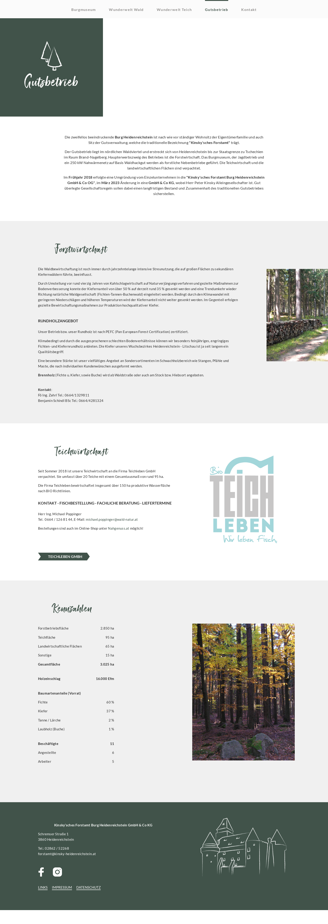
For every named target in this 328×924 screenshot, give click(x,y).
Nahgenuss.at (150, 554)
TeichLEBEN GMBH (92, 571)
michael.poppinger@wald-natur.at (140, 545)
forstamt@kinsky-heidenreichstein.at (95, 874)
